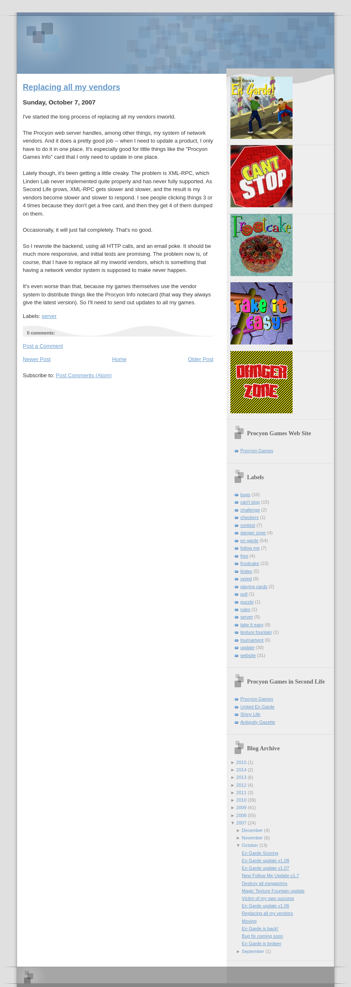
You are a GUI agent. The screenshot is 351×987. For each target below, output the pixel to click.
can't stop (250, 502)
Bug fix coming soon (262, 936)
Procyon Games (175, 42)
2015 (241, 762)
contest (247, 525)
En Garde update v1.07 (265, 868)
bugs (245, 494)
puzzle (247, 601)
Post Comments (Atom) (84, 375)
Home (119, 359)
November (252, 837)
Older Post (200, 359)
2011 (241, 792)
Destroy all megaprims (265, 883)
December (252, 830)
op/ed (246, 578)
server (49, 316)
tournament (252, 640)
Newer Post (37, 359)
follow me (250, 548)
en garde (249, 540)
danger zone (253, 532)
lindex (246, 571)
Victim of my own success (268, 898)
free (244, 555)
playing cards (253, 586)
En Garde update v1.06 (265, 905)
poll (243, 594)
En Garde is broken (261, 943)
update (247, 647)
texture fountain (256, 632)
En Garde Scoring (260, 853)
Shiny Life (250, 714)
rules (245, 609)
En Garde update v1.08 (265, 860)
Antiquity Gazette (257, 722)
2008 (241, 815)
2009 (241, 807)
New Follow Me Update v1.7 (270, 875)
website (248, 655)
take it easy (252, 624)
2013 (241, 777)
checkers (249, 517)
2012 (241, 785)
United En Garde (257, 706)
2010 (241, 800)
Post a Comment (43, 346)
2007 (241, 822)
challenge (250, 509)
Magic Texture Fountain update (273, 890)
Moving (249, 921)
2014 (241, 769)
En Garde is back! (260, 928)
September (253, 951)
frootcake (249, 563)
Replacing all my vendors (71, 87)
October (250, 845)
